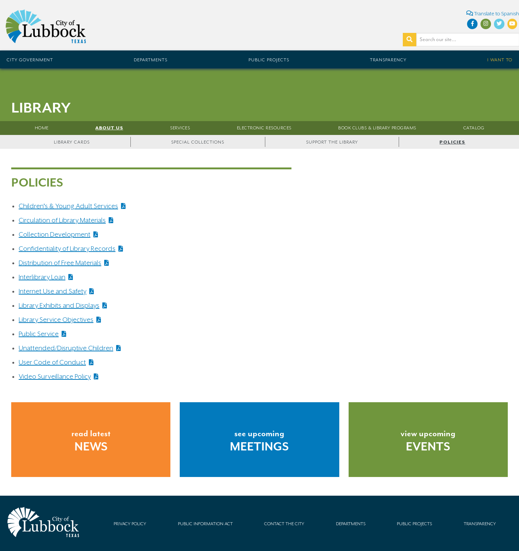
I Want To (499, 59)
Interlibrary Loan (42, 277)
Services (180, 127)
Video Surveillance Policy (55, 376)
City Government (30, 59)
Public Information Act (205, 523)
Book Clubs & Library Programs (377, 127)
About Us (109, 127)
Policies (452, 142)
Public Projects (268, 59)
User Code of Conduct (52, 362)
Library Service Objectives (56, 319)
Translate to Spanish (492, 13)
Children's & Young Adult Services (68, 206)
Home (42, 127)
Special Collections (197, 142)
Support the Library (332, 142)
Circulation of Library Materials (62, 220)
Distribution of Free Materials (60, 263)
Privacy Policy (130, 523)
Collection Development (54, 234)
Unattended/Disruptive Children (66, 348)
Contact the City (284, 523)
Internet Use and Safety (52, 291)
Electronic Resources (264, 127)
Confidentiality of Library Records (67, 248)
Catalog (474, 127)
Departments (150, 59)
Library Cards (72, 142)
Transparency (388, 59)
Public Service (39, 334)
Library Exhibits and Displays (59, 305)
